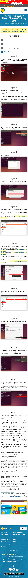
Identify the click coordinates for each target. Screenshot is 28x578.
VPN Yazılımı (4, 534)
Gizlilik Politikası (5, 541)
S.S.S (14, 541)
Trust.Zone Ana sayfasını (7, 492)
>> (16, 3)
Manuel (15, 544)
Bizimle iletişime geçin (19, 534)
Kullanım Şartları (5, 539)
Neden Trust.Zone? (18, 532)
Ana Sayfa (4, 532)
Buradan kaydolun (18, 31)
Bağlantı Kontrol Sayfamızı (13, 496)
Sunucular (4, 537)
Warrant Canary (5, 544)
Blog (14, 539)
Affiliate (3, 546)
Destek (15, 537)
